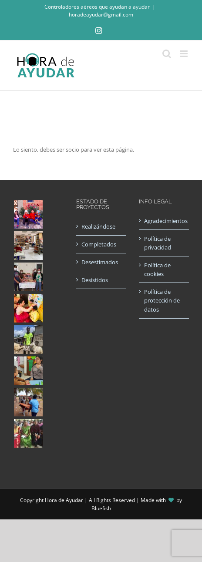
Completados (98, 244)
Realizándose (98, 226)
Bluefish (101, 508)
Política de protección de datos (162, 300)
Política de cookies (157, 269)
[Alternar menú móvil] (184, 53)
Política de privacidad (157, 243)
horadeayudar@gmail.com (101, 14)
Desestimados (99, 262)
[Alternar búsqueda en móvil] (166, 53)
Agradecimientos (164, 221)
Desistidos (94, 280)
